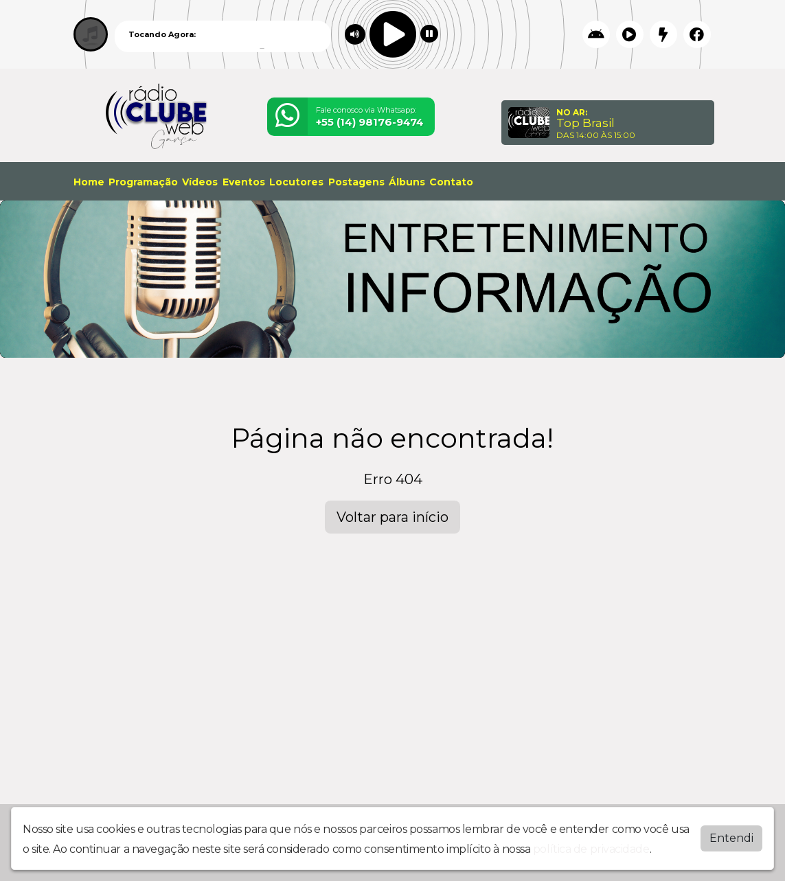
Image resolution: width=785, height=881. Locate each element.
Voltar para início (392, 517)
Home (88, 182)
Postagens (356, 182)
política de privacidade (591, 849)
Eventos (244, 182)
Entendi (731, 838)
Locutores (296, 182)
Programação (143, 182)
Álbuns (407, 182)
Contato (451, 182)
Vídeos (200, 182)
